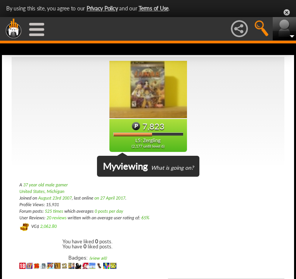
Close (287, 12)
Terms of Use (153, 8)
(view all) (98, 258)
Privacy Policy (102, 8)
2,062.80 (48, 226)
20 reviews (57, 217)
